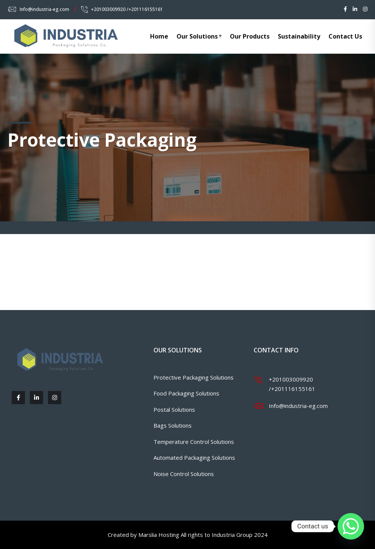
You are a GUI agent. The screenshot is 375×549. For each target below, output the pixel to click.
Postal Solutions (174, 409)
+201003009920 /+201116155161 (127, 9)
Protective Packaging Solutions (193, 377)
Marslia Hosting (158, 534)
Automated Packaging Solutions (194, 457)
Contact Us (345, 36)
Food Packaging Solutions (186, 393)
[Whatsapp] (351, 526)
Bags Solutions (172, 425)
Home (159, 36)
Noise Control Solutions (183, 474)
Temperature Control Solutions (193, 441)
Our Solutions (197, 36)
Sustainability (299, 36)
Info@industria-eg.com (44, 9)
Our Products (250, 36)
